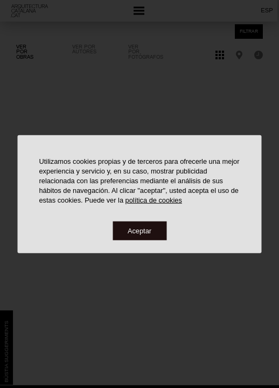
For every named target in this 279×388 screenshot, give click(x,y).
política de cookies (153, 200)
